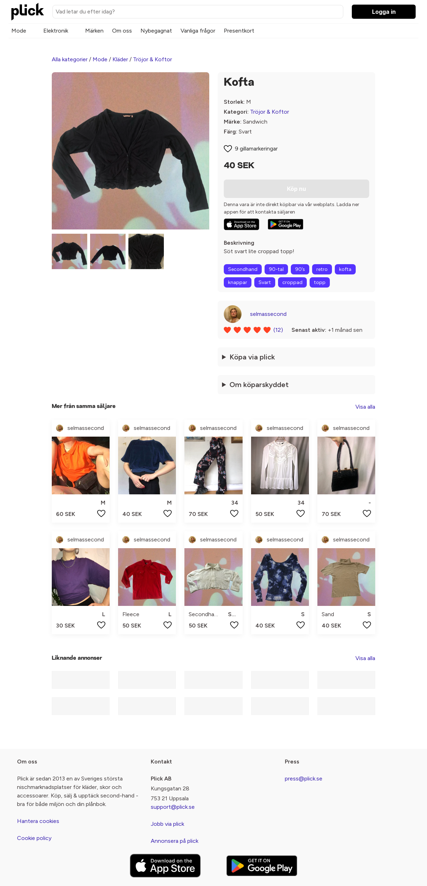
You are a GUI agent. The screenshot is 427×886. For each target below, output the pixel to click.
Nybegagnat (156, 30)
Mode (18, 30)
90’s (300, 269)
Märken (94, 30)
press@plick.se (303, 778)
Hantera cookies (38, 821)
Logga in (384, 11)
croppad (292, 282)
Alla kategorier (70, 59)
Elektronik (55, 30)
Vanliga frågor (198, 30)
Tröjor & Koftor (152, 59)
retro (322, 269)
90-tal (276, 269)
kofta (345, 269)
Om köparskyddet (259, 384)
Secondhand (242, 269)
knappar (237, 282)
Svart (265, 282)
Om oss (122, 30)
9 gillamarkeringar (256, 148)
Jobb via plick (167, 823)
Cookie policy (34, 838)
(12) (278, 329)
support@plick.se (173, 806)
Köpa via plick (252, 357)
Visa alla (365, 406)
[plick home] (27, 12)
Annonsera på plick (174, 840)
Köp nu (296, 188)
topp (320, 282)
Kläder (120, 59)
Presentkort (239, 30)
